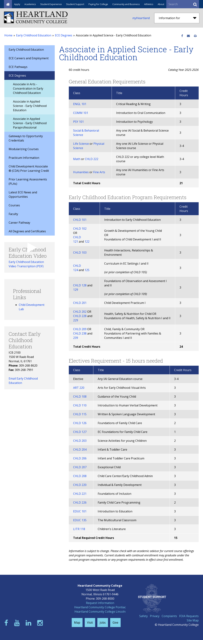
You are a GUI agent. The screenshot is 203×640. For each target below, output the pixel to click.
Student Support (75, 4)
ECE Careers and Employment (29, 58)
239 (75, 338)
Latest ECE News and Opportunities (23, 194)
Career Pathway (19, 223)
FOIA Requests (189, 616)
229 (75, 320)
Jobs (103, 623)
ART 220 (78, 388)
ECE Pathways (18, 67)
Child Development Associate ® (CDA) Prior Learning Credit (29, 168)
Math (76, 159)
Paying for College (98, 4)
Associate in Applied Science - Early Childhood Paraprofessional (30, 123)
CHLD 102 (80, 229)
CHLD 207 (80, 467)
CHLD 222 (91, 159)
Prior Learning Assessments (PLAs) (28, 181)
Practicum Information (24, 158)
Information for (177, 18)
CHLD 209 (80, 329)
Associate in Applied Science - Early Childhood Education (30, 105)
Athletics (148, 4)
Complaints (169, 616)
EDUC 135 (80, 520)
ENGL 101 (79, 104)
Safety (143, 616)
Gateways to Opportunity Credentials (26, 138)
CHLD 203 (80, 441)
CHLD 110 (80, 405)
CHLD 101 (80, 220)
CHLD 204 (80, 449)
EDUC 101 (80, 511)
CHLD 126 (80, 423)
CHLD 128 (80, 285)
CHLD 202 (80, 312)
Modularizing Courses (24, 149)
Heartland (141, 18)
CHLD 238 (80, 333)
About (161, 4)
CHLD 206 (80, 458)
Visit (90, 623)
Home (8, 35)
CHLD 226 (80, 502)
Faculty (13, 214)
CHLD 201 (80, 303)
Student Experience (51, 4)
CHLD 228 (80, 316)
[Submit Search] (195, 4)
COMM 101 (80, 113)
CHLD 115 (80, 414)
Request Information (100, 603)
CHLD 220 (80, 485)
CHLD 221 (80, 494)
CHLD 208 (80, 476)
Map (77, 623)
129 (75, 290)
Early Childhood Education (33, 35)
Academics (30, 4)
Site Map (193, 620)
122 (87, 241)
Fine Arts (99, 172)
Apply (17, 4)
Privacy (154, 616)
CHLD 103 (80, 252)
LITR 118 (79, 529)
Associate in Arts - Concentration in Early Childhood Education (28, 88)
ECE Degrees (63, 35)
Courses (14, 205)
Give (115, 623)
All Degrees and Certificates (27, 231)
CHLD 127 (80, 432)
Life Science (81, 144)
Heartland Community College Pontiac (100, 607)
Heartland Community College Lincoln (100, 612)
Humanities (81, 172)
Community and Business (126, 4)
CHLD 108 (80, 396)
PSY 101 (78, 122)
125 (87, 270)
